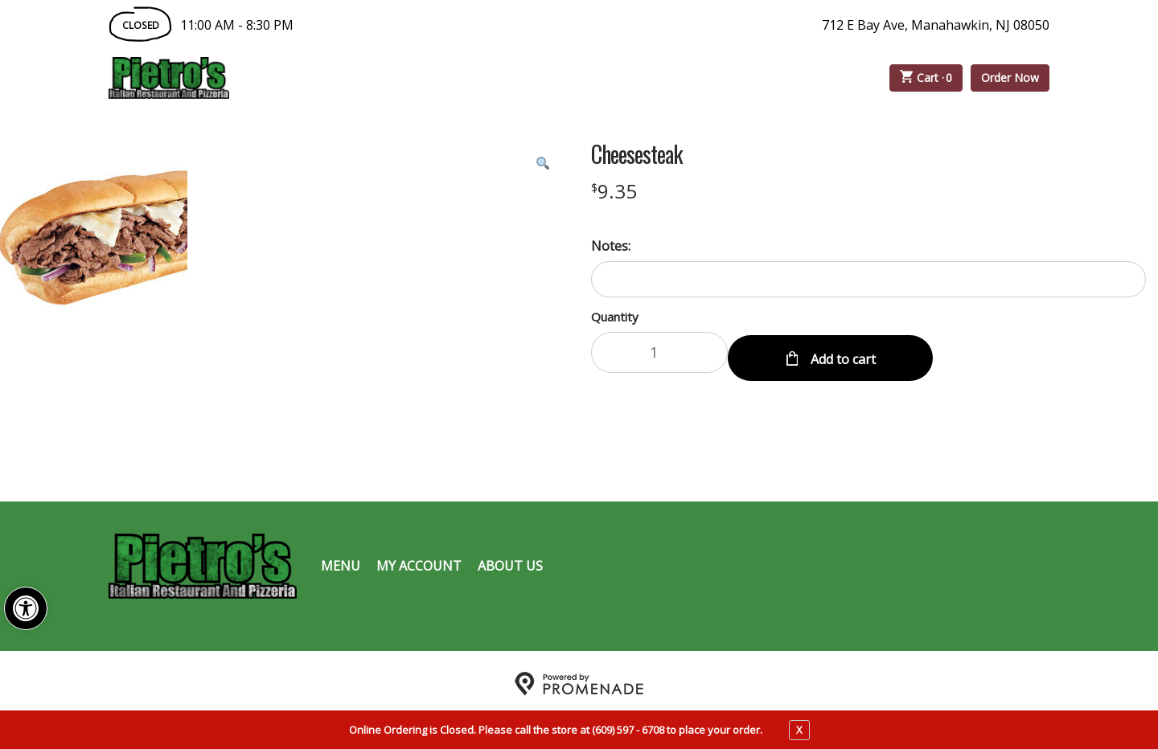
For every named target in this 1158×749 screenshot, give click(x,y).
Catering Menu (462, 78)
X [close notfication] (799, 729)
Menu (340, 559)
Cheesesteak (636, 154)
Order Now (1010, 77)
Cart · (926, 78)
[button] (25, 608)
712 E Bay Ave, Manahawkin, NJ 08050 (935, 25)
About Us (510, 559)
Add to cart (841, 352)
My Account (419, 559)
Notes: (610, 246)
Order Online (320, 78)
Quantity (615, 317)
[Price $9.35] (614, 191)
